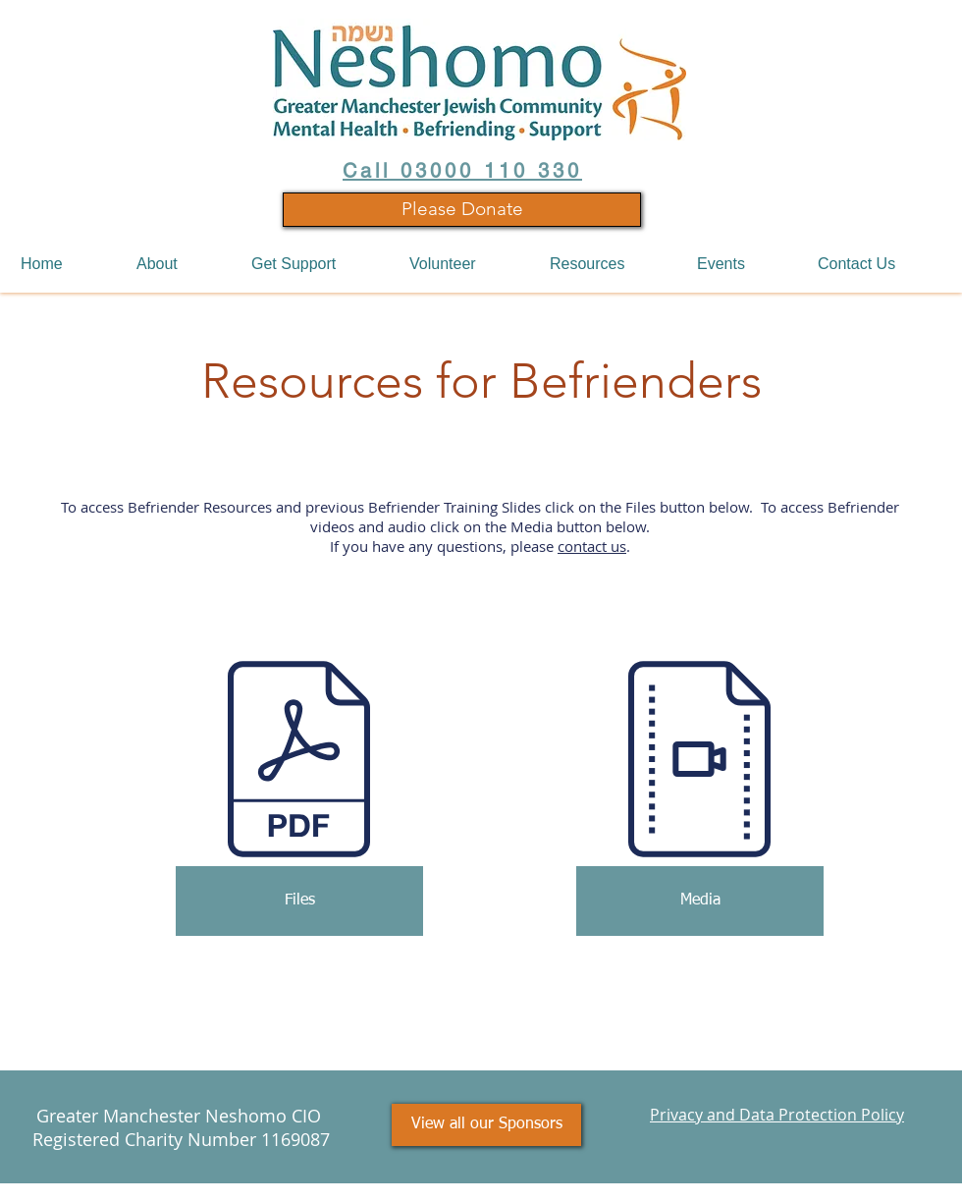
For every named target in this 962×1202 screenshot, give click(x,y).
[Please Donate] (462, 209)
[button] (179, 263)
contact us (592, 546)
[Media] (700, 901)
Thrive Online (854, 1190)
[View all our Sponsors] (486, 1125)
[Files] (299, 901)
